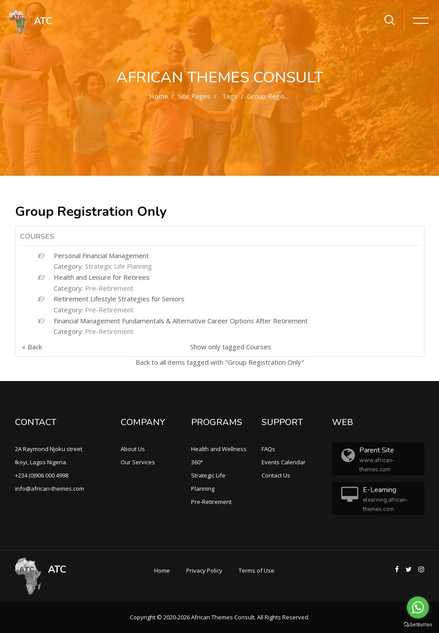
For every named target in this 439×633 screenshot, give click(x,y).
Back (35, 346)
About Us (133, 449)
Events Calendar (284, 462)
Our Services (138, 462)
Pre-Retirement (109, 288)
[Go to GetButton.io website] (418, 624)
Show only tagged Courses (230, 346)
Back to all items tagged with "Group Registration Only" (220, 362)
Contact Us (276, 475)
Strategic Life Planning (118, 266)
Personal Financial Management (101, 255)
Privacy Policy (204, 570)
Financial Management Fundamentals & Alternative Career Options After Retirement (181, 320)
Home (158, 96)
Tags (229, 96)
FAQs (268, 449)
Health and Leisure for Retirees (102, 277)
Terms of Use (256, 570)
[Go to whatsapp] (418, 607)
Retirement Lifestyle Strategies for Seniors (119, 298)
